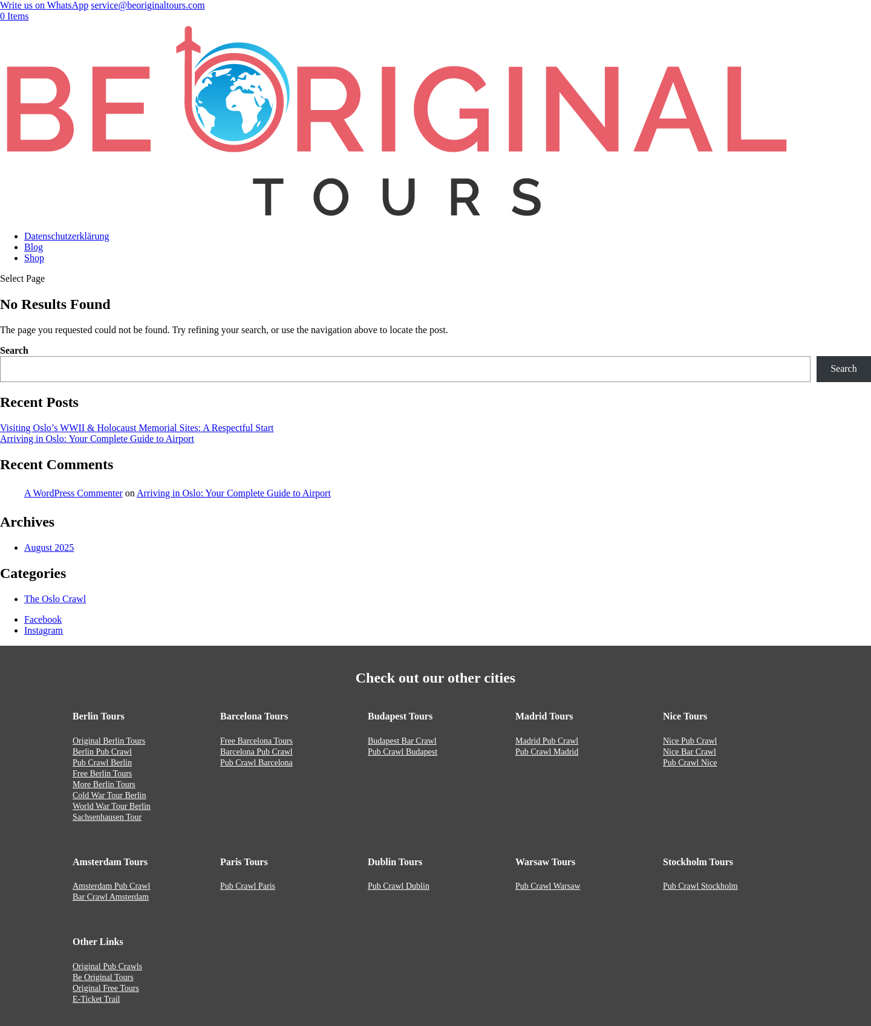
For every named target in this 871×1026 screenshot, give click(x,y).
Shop (34, 258)
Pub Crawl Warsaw (548, 886)
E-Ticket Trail (96, 999)
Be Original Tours (103, 977)
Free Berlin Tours (102, 773)
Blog (33, 247)
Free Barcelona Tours (256, 740)
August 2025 (49, 547)
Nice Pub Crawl (690, 740)
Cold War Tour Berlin (109, 795)
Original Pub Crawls (107, 966)
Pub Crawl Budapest (402, 751)
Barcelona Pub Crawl (256, 751)
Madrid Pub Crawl (546, 740)
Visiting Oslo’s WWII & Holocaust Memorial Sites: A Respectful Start (136, 428)
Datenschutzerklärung (66, 236)
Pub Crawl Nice (690, 762)
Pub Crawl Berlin (102, 762)
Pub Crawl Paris (247, 886)
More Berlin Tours (104, 784)
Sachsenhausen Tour (107, 817)
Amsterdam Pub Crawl (111, 886)
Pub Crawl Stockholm (700, 886)
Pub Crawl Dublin (398, 886)
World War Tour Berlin (112, 806)
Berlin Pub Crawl (102, 751)
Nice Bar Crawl (689, 751)
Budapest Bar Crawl (402, 740)
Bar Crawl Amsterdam (111, 896)
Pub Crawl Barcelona (256, 762)
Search (14, 350)
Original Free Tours (106, 988)
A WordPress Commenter (73, 493)
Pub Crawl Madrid (546, 751)
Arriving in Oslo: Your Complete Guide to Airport (97, 438)
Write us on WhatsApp (44, 5)
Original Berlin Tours (109, 740)
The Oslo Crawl (55, 599)
